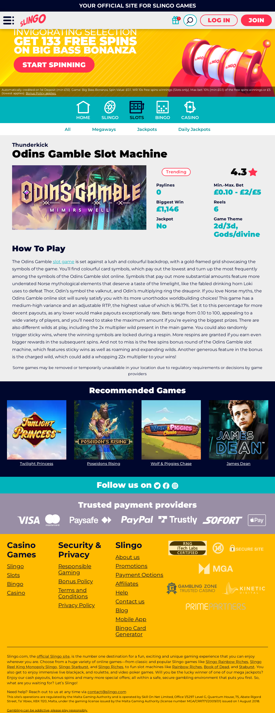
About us (127, 557)
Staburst (247, 667)
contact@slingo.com (107, 692)
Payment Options (139, 575)
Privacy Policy (76, 605)
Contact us (129, 601)
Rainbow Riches (187, 667)
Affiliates (126, 584)
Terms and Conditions (73, 593)
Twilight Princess (36, 463)
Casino (190, 117)
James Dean (239, 463)
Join (256, 20)
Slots (137, 117)
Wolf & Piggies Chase (171, 463)
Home (83, 117)
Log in (219, 20)
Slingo (110, 117)
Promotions (131, 566)
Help (121, 592)
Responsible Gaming (74, 569)
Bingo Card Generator (130, 631)
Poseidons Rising (104, 463)
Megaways (104, 129)
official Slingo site (53, 656)
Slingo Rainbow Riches (227, 662)
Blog (121, 610)
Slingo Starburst (73, 667)
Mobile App (130, 619)
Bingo (162, 117)
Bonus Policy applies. (41, 93)
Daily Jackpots (194, 129)
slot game (63, 261)
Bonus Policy (75, 581)
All (68, 129)
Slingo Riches (110, 667)
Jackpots (147, 129)
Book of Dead (216, 667)
